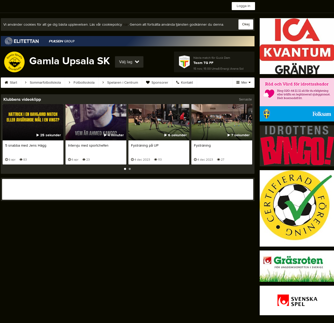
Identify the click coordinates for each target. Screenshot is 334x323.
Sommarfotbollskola (43, 82)
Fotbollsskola (82, 82)
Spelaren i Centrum (120, 82)
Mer (243, 82)
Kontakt (184, 82)
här (125, 24)
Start (11, 82)
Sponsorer (157, 82)
